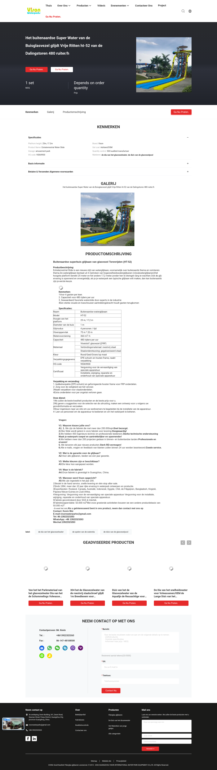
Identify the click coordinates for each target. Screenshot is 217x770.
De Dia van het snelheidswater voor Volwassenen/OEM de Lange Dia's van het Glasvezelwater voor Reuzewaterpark (171, 596)
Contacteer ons (80, 730)
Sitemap (94, 761)
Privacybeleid (121, 761)
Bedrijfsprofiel (80, 715)
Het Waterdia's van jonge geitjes (117, 727)
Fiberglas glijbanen (115, 715)
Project (162, 5)
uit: (104, 661)
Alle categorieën (114, 734)
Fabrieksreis (79, 720)
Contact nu (111, 690)
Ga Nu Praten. (36, 69)
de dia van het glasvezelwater (51, 532)
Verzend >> (150, 749)
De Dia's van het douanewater (119, 720)
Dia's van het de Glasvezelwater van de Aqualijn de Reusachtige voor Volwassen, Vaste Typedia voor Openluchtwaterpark (128, 596)
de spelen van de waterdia (83, 532)
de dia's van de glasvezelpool (116, 532)
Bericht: (106, 629)
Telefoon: (107, 675)
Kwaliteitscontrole (82, 725)
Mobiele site (106, 761)
